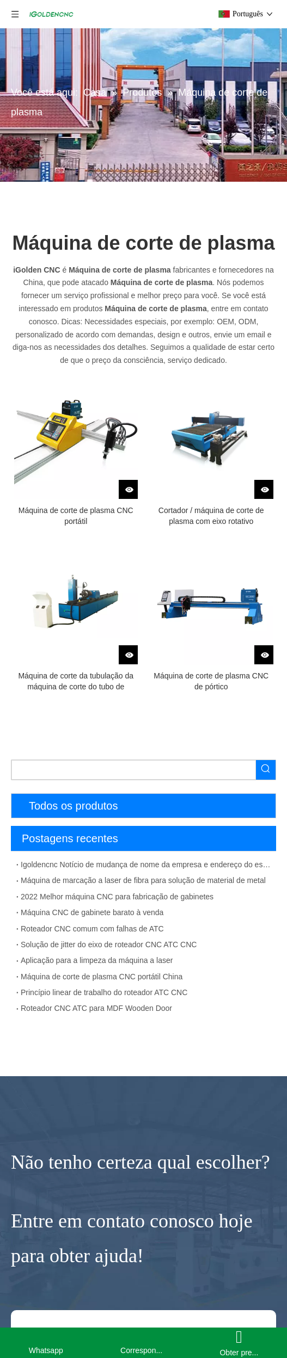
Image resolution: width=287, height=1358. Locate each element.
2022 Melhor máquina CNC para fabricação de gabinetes (117, 896)
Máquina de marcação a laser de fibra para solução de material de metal (143, 880)
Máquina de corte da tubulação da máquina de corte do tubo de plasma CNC (75, 681)
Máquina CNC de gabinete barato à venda (92, 912)
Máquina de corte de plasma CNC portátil (76, 516)
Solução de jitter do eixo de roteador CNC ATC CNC (109, 944)
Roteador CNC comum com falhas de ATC (92, 928)
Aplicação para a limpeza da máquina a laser (97, 960)
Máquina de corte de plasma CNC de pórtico (211, 681)
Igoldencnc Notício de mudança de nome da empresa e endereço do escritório (146, 864)
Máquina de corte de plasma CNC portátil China (101, 976)
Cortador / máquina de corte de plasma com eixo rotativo (211, 516)
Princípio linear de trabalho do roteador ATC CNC (104, 992)
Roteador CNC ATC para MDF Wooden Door (96, 1008)
